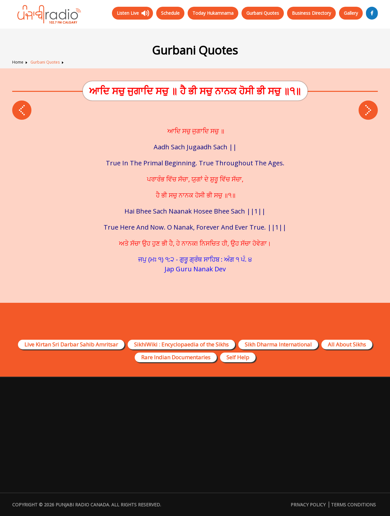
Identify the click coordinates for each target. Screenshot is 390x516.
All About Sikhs (347, 344)
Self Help (237, 357)
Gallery (351, 13)
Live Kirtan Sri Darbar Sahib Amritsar (71, 344)
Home (17, 62)
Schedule (170, 13)
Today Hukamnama (212, 13)
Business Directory (311, 13)
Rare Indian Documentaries (175, 357)
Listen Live (128, 13)
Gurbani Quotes (262, 13)
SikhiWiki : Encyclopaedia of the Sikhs (181, 344)
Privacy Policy (308, 505)
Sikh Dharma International (278, 344)
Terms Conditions (353, 505)
